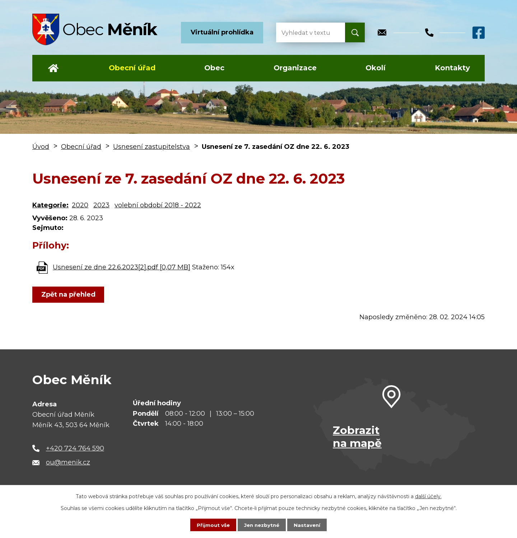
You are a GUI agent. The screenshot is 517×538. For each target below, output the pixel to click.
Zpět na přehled (69, 294)
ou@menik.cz (68, 462)
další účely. (428, 496)
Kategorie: (50, 205)
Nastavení (308, 525)
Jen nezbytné (262, 525)
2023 (101, 205)
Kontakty (452, 67)
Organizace (295, 67)
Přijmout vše (212, 525)
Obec (214, 67)
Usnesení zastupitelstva (151, 147)
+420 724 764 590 (75, 448)
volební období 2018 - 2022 (158, 205)
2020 (80, 205)
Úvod (53, 68)
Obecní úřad (132, 67)
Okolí (375, 67)
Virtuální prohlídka (222, 32)
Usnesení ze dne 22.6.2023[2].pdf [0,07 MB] (121, 267)
